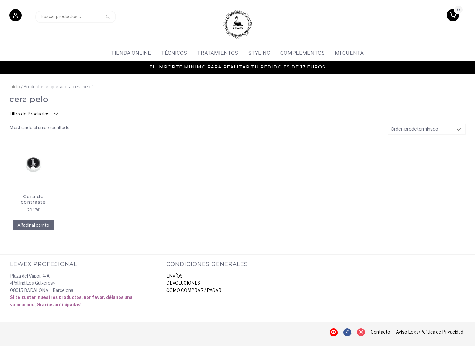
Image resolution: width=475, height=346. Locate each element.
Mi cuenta (349, 53)
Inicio (14, 86)
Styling (259, 53)
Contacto (380, 331)
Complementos (302, 53)
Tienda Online (131, 53)
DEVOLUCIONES (183, 282)
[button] (15, 16)
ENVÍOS (174, 275)
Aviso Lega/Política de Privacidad (429, 331)
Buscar (108, 16)
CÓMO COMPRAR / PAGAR (193, 290)
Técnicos (174, 53)
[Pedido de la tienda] (427, 129)
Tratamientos (217, 53)
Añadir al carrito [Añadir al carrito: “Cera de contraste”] (33, 225)
